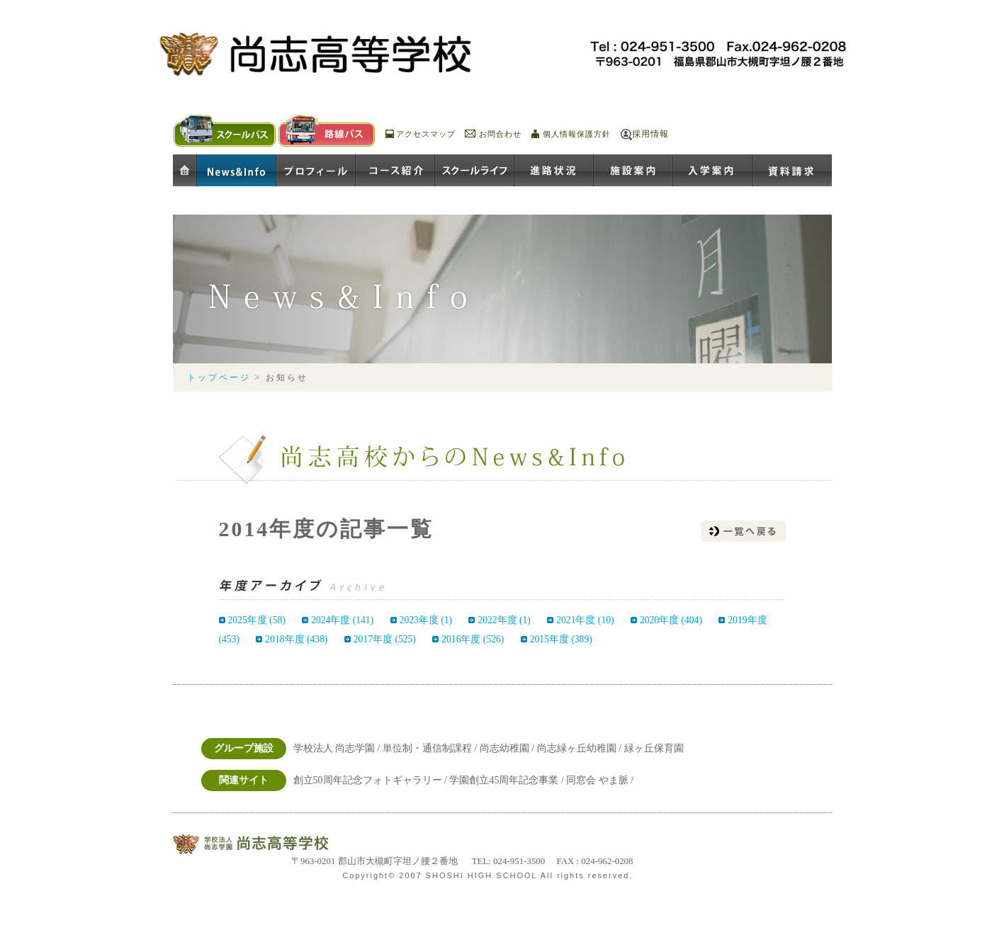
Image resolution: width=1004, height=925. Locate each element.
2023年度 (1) (426, 620)
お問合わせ (500, 134)
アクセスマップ (426, 134)
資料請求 (792, 171)
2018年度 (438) (296, 639)
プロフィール (316, 171)
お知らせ (236, 171)
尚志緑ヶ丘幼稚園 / (580, 748)
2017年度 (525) (385, 639)
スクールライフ (474, 171)
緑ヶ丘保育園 (654, 748)
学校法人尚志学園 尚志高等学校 (268, 844)
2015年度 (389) (561, 639)
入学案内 (712, 171)
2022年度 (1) (504, 620)
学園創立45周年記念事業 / (507, 780)
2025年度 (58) (257, 620)
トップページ (219, 377)
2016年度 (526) (472, 639)
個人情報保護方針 (577, 134)
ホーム (185, 171)
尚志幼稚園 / (508, 748)
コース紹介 (395, 171)
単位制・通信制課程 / (431, 748)
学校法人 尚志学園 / (338, 748)
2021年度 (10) (585, 620)
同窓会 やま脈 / (599, 780)
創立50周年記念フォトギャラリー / (371, 780)
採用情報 (650, 134)
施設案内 (633, 171)
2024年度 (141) (342, 620)
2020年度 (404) (671, 620)
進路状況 (554, 171)
